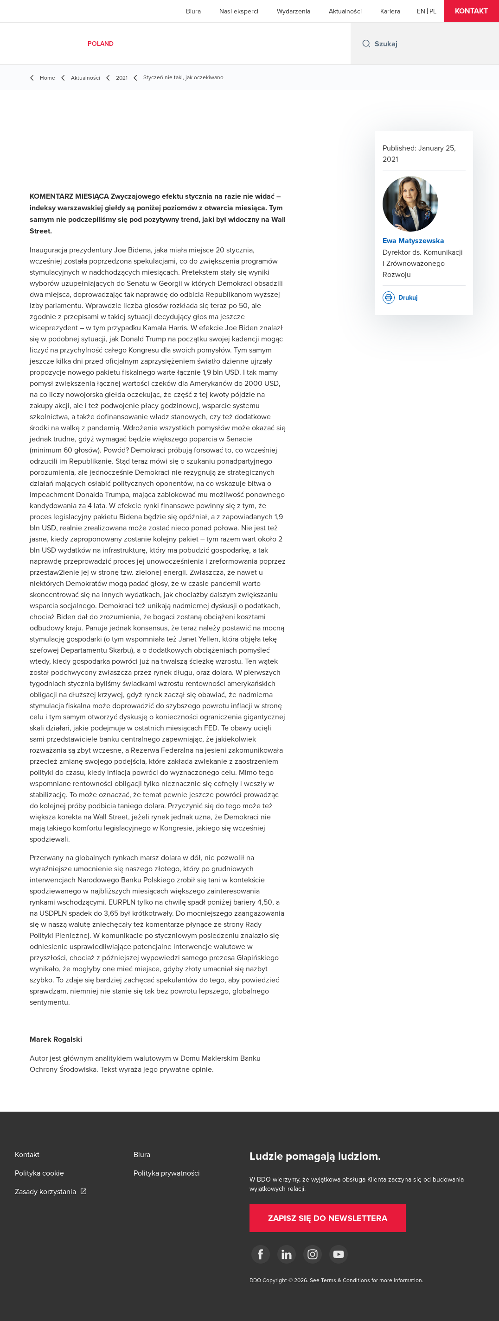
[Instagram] (312, 1254)
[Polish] (432, 11)
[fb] (261, 1254)
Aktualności (345, 11)
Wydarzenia (293, 11)
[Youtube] (338, 1254)
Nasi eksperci (238, 11)
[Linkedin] (286, 1254)
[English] (421, 11)
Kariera (390, 11)
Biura (193, 11)
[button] (471, 11)
